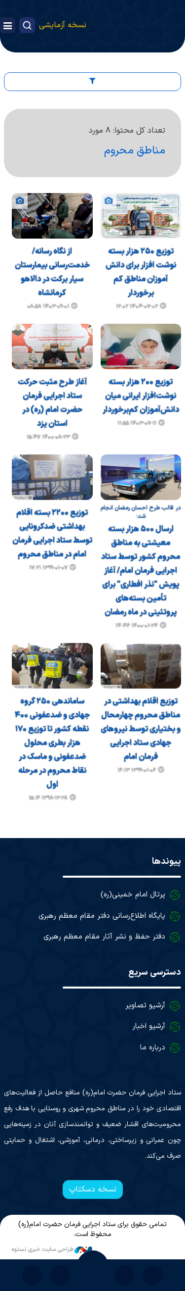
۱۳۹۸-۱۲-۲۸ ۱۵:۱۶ (48, 798)
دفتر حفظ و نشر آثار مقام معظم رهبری (104, 937)
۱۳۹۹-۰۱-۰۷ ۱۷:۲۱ (48, 568)
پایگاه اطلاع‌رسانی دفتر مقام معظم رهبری (101, 916)
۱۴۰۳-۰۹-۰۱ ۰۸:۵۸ (48, 306)
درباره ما (152, 1047)
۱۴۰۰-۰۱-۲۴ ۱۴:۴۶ (136, 626)
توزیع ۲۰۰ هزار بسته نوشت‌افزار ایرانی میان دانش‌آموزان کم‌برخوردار (141, 396)
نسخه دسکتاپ (92, 1189)
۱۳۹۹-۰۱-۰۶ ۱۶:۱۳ (136, 770)
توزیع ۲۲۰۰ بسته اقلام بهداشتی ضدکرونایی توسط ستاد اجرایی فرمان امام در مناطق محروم (52, 533)
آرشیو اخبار (148, 1026)
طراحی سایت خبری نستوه (52, 1249)
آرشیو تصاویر (145, 1005)
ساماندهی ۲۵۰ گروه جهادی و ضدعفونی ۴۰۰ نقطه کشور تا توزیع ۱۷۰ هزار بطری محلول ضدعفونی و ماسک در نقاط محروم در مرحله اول (52, 743)
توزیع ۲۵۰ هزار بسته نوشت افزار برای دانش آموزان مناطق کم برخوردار (141, 272)
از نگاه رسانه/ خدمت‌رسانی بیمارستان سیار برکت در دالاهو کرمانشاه (52, 272)
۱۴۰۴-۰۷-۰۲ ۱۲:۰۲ (137, 306)
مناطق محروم (134, 151)
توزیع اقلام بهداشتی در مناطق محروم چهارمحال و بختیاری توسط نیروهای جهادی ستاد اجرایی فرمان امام (141, 729)
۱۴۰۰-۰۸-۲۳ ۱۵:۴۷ (48, 437)
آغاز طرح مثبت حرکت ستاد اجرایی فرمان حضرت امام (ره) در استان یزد (52, 403)
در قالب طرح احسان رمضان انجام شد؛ (141, 512)
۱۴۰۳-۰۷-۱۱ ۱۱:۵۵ (136, 423)
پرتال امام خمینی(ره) (133, 894)
